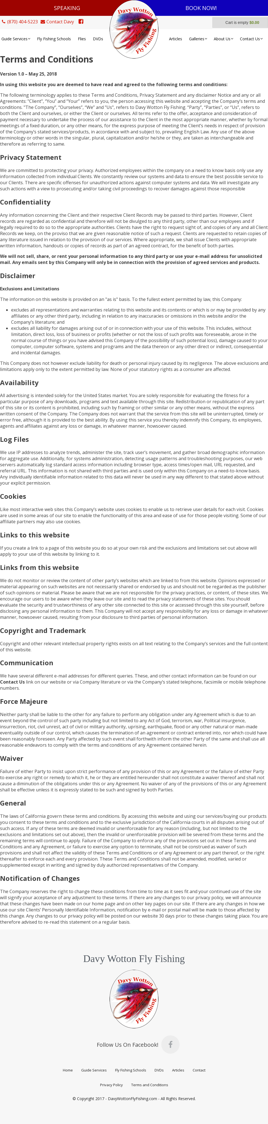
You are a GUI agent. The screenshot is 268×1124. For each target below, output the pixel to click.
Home (68, 1070)
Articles (178, 1070)
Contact (199, 1070)
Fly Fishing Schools (130, 1070)
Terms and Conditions (149, 1084)
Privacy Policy (111, 1084)
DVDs (159, 1070)
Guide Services (94, 1070)
